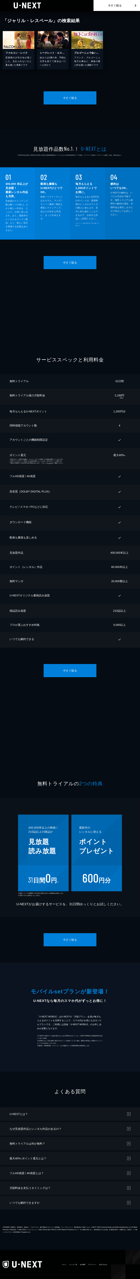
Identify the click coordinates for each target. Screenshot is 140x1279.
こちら (50, 463)
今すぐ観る (115, 5)
